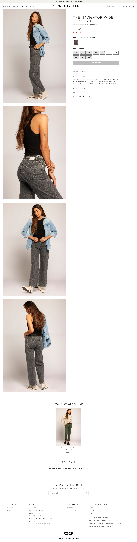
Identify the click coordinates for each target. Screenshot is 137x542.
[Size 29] (116, 53)
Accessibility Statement (39, 525)
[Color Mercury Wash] (76, 43)
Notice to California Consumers (43, 520)
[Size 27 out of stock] (102, 53)
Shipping (92, 509)
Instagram (71, 512)
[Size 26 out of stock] (96, 53)
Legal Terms (34, 514)
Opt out (32, 522)
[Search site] (119, 6)
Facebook (71, 509)
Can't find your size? (81, 69)
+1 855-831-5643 (102, 519)
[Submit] (86, 494)
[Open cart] (131, 6)
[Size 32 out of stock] (89, 58)
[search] (112, 6)
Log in (124, 6)
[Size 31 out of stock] (83, 58)
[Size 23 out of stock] (76, 53)
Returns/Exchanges (97, 512)
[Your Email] (67, 494)
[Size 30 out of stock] (76, 58)
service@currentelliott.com (109, 525)
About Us (33, 509)
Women (24, 6)
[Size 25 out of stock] (89, 53)
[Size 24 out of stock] (83, 53)
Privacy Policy (35, 517)
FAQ (90, 514)
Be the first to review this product (68, 470)
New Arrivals (10, 6)
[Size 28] (109, 53)
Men (32, 6)
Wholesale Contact (38, 512)
